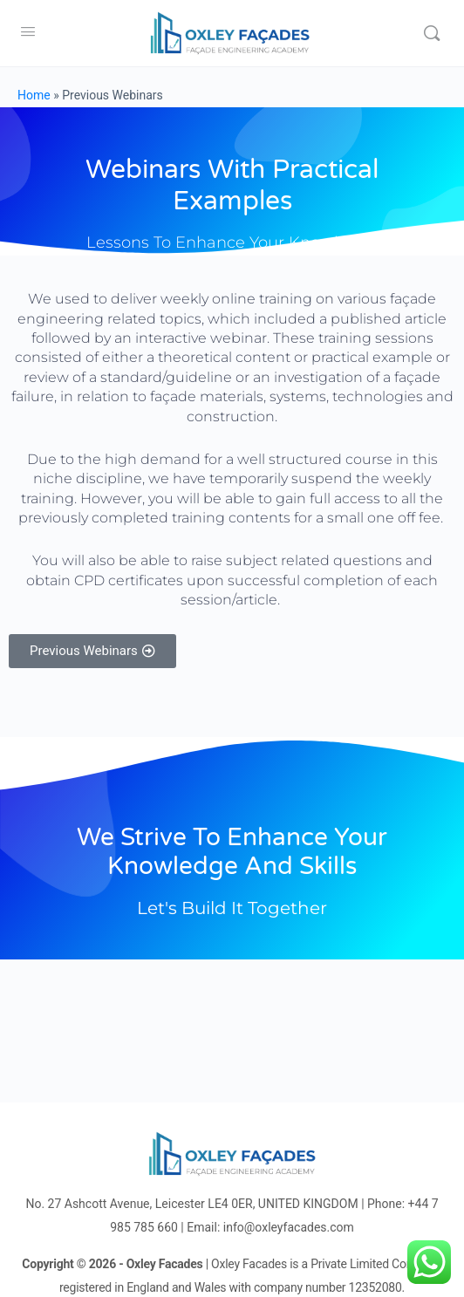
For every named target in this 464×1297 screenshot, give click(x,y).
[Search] (431, 33)
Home (34, 95)
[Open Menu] (27, 31)
